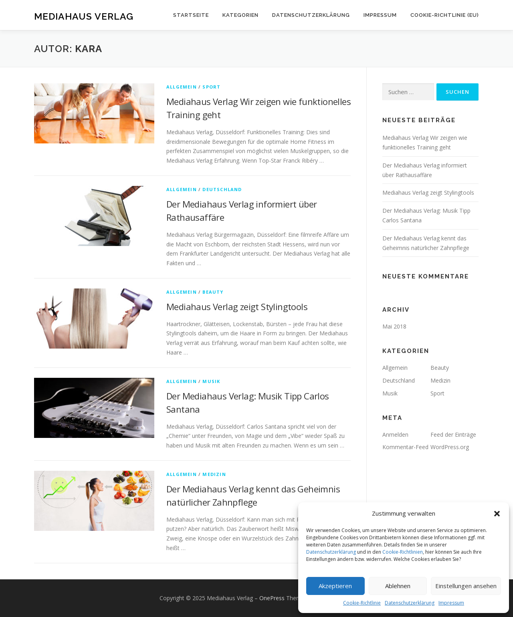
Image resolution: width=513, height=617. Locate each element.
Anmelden (395, 434)
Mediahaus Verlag (83, 16)
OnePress (272, 598)
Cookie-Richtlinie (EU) (444, 15)
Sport (211, 87)
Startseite (191, 15)
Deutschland (222, 189)
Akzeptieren (335, 586)
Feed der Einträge (453, 434)
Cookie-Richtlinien (402, 551)
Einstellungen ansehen (466, 586)
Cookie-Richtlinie (362, 602)
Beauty (212, 292)
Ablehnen (397, 586)
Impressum (451, 602)
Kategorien (240, 15)
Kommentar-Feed (405, 447)
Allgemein (181, 87)
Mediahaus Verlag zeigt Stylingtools (236, 306)
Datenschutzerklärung (331, 551)
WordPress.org (449, 447)
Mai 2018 (394, 326)
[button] (497, 514)
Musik (211, 381)
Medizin (214, 474)
